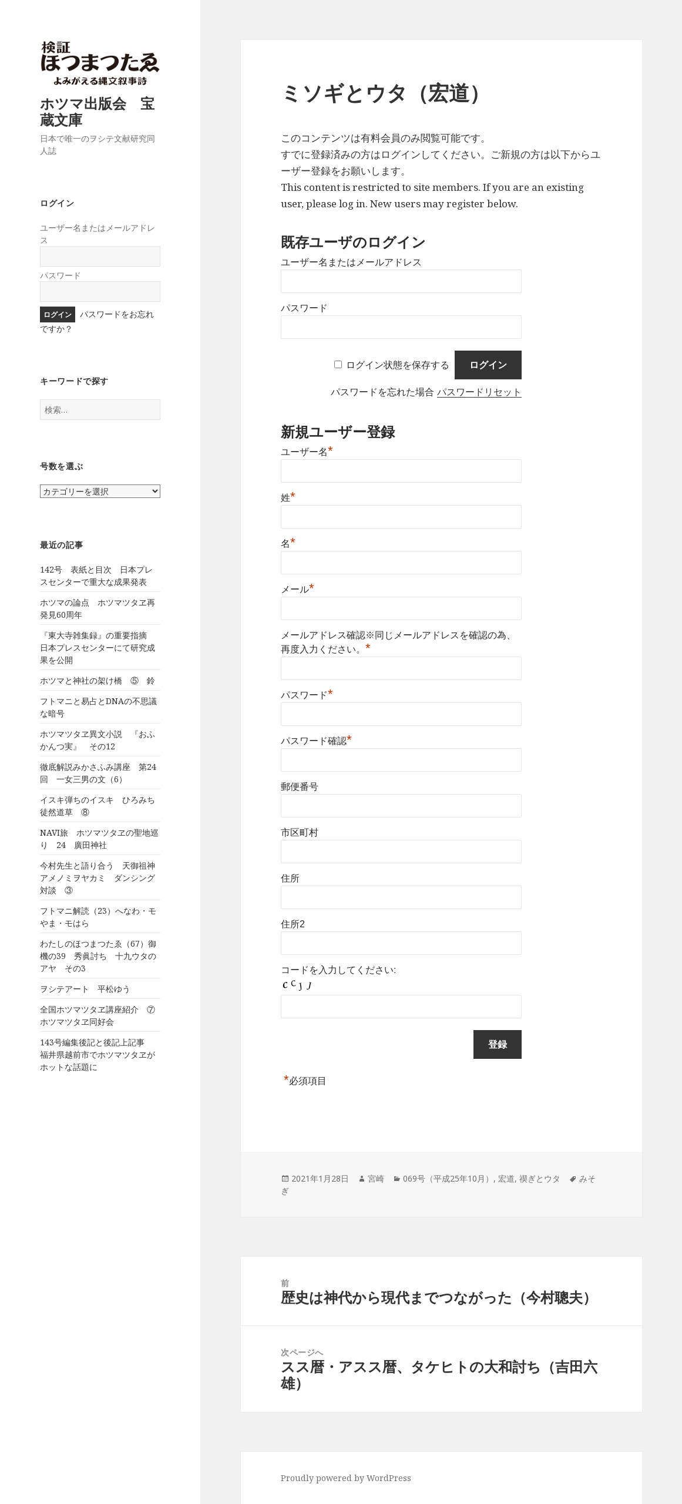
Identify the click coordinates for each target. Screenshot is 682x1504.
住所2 (293, 924)
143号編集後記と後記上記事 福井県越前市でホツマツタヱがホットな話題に (97, 1054)
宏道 (506, 1178)
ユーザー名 (307, 452)
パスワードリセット (479, 392)
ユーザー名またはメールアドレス (351, 262)
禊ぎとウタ (539, 1178)
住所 (290, 878)
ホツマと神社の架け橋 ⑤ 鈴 (97, 680)
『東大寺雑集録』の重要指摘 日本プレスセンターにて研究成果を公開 (97, 647)
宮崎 (376, 1178)
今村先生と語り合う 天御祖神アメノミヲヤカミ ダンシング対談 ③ (97, 878)
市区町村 (299, 832)
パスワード (60, 275)
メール (297, 589)
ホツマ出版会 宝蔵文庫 (97, 111)
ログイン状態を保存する (397, 365)
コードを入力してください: (338, 970)
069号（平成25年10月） (448, 1178)
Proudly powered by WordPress (346, 1477)
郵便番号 (299, 787)
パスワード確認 (316, 741)
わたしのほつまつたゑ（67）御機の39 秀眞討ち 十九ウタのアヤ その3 (98, 956)
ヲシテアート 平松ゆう (85, 988)
